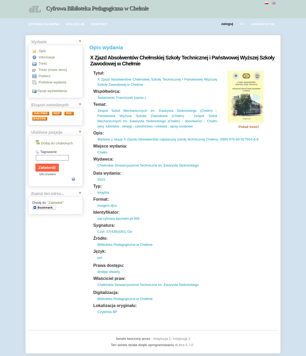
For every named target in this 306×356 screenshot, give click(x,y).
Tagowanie (48, 152)
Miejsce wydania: (110, 146)
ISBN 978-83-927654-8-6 (239, 139)
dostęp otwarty (108, 272)
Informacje (47, 57)
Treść (43, 63)
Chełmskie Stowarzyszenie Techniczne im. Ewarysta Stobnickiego (148, 165)
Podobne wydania (52, 82)
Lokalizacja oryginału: (115, 305)
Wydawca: (103, 159)
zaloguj (227, 24)
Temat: (99, 104)
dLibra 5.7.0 (184, 345)
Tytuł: (98, 73)
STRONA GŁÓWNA (44, 24)
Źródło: (100, 238)
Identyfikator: (106, 212)
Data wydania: (107, 173)
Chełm (102, 152)
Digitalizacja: (106, 292)
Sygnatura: (104, 225)
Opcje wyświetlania (52, 91)
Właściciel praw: (109, 278)
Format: (101, 199)
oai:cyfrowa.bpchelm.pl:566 (118, 218)
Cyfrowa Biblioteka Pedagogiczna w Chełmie (97, 8)
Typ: (97, 186)
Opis (42, 51)
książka (103, 192)
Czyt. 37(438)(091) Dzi (114, 232)
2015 (101, 179)
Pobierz (44, 76)
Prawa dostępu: (108, 265)
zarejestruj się (262, 24)
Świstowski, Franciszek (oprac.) (121, 98)
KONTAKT (99, 24)
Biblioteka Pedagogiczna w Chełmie (124, 245)
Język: (99, 251)
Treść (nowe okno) (52, 70)
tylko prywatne (47, 174)
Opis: (98, 133)
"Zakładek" (55, 203)
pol (99, 258)
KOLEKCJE (75, 24)
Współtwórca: (106, 91)
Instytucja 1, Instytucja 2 (171, 339)
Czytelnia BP (107, 312)
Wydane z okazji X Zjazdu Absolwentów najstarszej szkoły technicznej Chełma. (158, 139)
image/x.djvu (107, 205)
